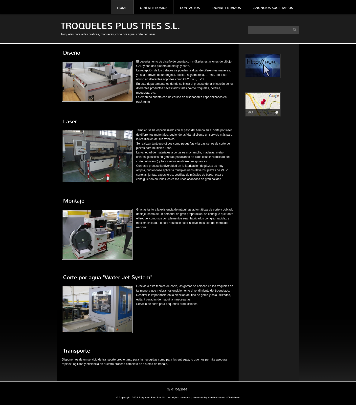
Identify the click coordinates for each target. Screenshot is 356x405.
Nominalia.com (216, 397)
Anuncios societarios (273, 8)
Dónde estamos (226, 8)
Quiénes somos (153, 8)
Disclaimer (233, 397)
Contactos (190, 8)
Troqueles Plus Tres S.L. (120, 26)
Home (122, 8)
